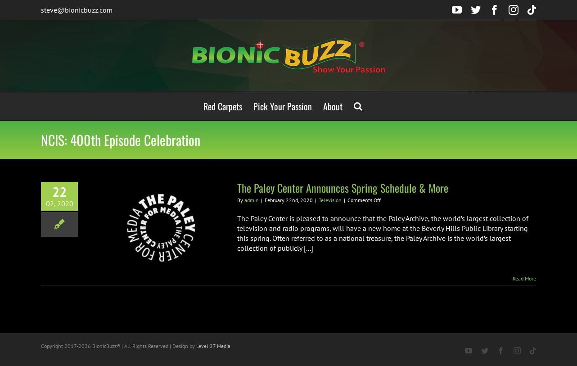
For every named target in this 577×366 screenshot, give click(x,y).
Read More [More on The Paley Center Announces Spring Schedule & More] (524, 278)
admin (251, 200)
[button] (358, 105)
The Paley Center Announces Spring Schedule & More (342, 188)
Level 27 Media (213, 346)
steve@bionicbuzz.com (77, 9)
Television (330, 200)
